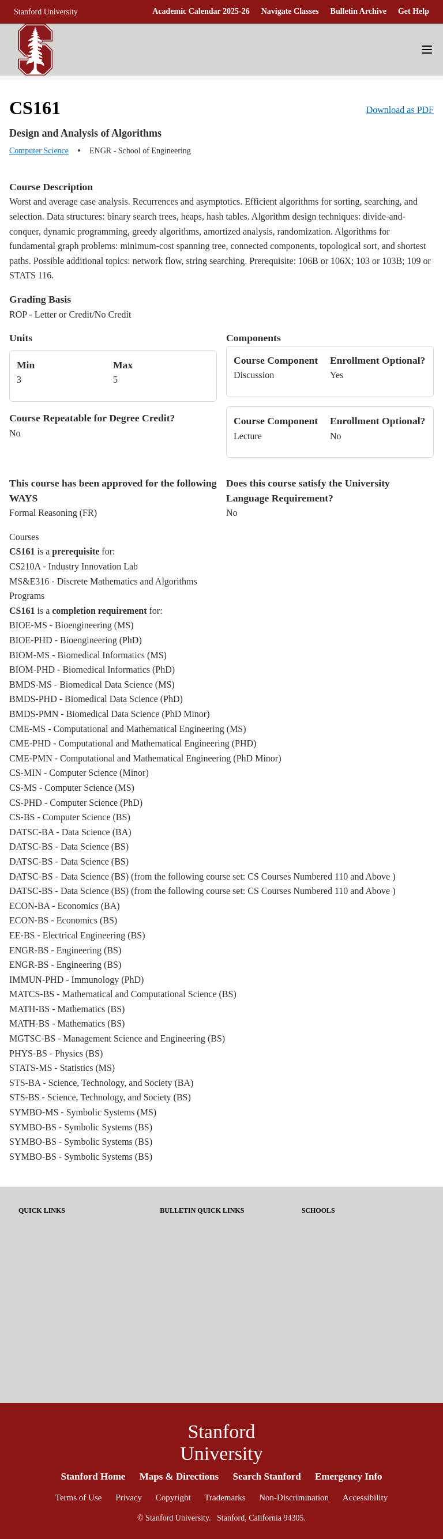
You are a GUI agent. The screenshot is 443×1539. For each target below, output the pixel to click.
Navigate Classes (290, 11)
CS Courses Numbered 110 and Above (318, 876)
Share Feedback (187, 1244)
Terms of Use (78, 1497)
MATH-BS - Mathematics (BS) (67, 1009)
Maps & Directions (179, 1476)
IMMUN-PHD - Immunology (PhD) (76, 979)
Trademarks (224, 1497)
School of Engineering (339, 1280)
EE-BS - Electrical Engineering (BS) (77, 935)
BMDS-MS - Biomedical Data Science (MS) (92, 684)
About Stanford (187, 1226)
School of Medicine (334, 1333)
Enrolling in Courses (53, 1280)
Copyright (173, 1497)
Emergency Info (348, 1476)
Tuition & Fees (43, 1262)
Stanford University (46, 11)
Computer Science (39, 150)
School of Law (326, 1315)
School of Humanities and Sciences (361, 1297)
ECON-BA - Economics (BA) (64, 906)
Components (253, 338)
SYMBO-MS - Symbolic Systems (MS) (82, 1112)
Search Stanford (266, 1476)
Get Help (413, 11)
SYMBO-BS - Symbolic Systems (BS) (80, 1127)
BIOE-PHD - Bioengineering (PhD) (75, 640)
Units (20, 338)
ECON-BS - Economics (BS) (63, 920)
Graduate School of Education (354, 1262)
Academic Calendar (52, 1244)
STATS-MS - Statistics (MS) (62, 1068)
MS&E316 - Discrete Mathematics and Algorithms (103, 581)
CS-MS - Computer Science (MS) (71, 788)
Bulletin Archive (358, 11)
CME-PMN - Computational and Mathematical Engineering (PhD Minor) (145, 758)
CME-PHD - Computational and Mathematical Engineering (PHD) (132, 743)
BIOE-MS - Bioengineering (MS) (71, 625)
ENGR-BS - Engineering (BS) (65, 950)
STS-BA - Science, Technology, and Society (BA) (101, 1083)
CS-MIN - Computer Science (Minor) (79, 773)
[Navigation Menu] (426, 49)
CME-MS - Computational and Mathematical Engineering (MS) (127, 729)
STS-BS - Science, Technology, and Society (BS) (100, 1097)
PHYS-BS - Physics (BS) (56, 1053)
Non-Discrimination (294, 1497)
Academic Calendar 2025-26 (201, 11)
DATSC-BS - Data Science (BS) (69, 846)
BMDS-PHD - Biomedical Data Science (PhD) (96, 699)
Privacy (128, 1497)
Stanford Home (93, 1476)
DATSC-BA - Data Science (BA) (70, 832)
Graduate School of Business (351, 1244)
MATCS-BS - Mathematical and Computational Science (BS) (122, 994)
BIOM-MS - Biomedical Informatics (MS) (88, 655)
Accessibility (365, 1497)
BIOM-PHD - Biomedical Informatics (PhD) (92, 669)
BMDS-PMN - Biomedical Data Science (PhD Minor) (109, 714)
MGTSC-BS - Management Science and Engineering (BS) (117, 1038)
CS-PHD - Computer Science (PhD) (75, 803)
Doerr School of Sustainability (354, 1226)
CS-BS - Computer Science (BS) (69, 817)
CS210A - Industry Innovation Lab (73, 566)
